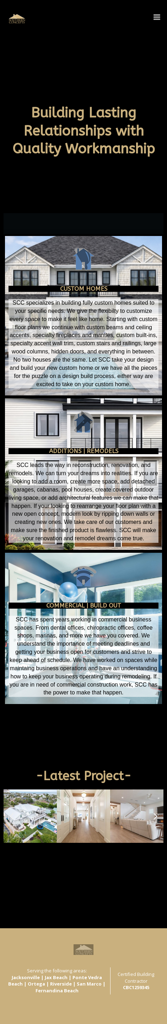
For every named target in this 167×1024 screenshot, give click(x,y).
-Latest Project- (83, 776)
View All (13, 863)
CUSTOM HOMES (83, 288)
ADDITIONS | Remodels (83, 451)
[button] (26, 849)
